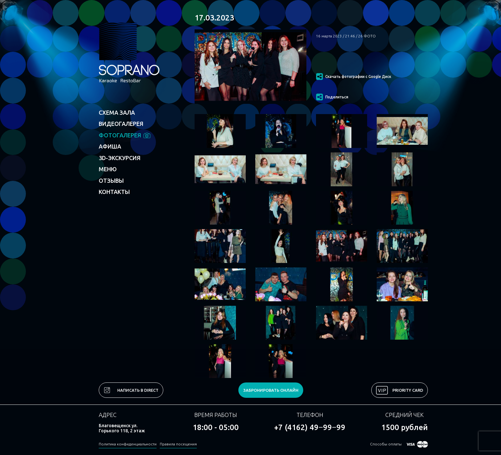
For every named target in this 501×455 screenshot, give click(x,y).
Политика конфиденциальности (128, 444)
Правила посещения (178, 444)
